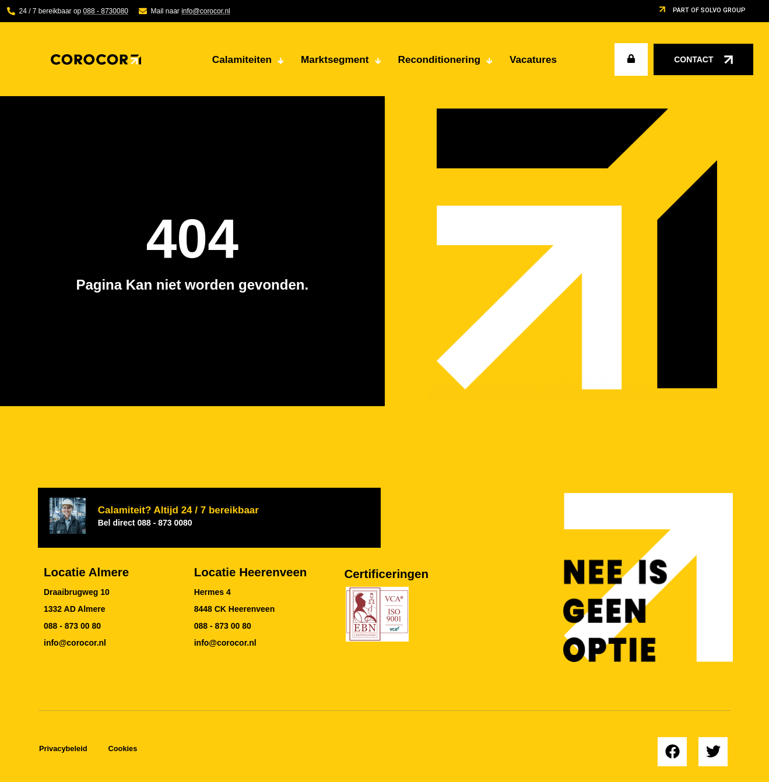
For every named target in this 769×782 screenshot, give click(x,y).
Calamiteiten (250, 62)
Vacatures (533, 59)
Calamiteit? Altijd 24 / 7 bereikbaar (178, 516)
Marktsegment (344, 62)
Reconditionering (448, 62)
